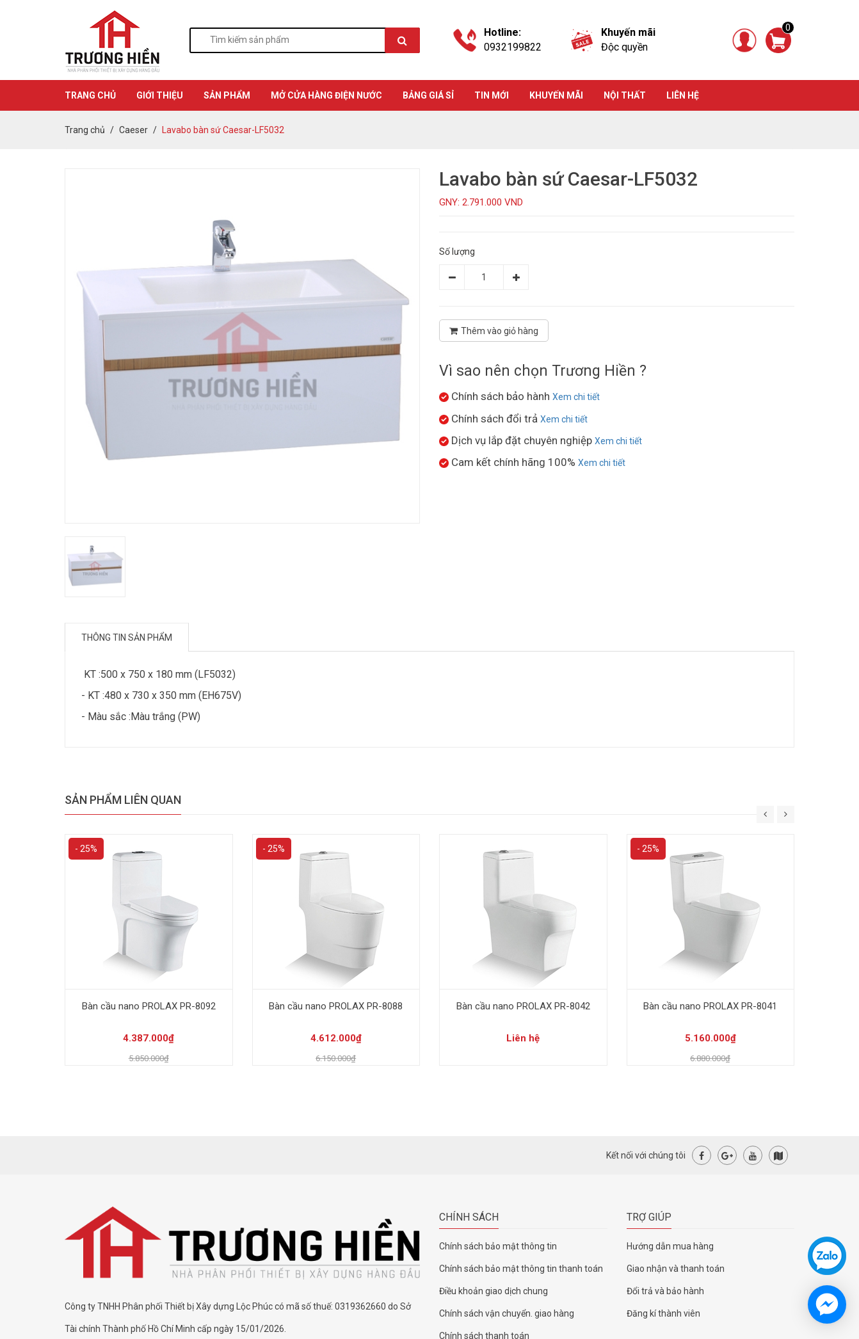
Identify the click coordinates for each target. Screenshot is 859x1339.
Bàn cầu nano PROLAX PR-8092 (149, 1006)
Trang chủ (85, 130)
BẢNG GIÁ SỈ (428, 95)
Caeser (133, 130)
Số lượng (457, 251)
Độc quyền (624, 47)
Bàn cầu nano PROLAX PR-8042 (523, 1006)
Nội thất (625, 95)
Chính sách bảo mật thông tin (498, 1246)
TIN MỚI (491, 95)
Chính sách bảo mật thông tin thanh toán (521, 1268)
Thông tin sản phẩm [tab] (126, 637)
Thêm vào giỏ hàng (493, 331)
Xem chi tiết (576, 397)
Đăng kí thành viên (663, 1313)
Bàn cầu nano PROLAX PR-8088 (336, 1006)
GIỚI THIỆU (159, 95)
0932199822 (513, 47)
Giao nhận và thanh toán (676, 1268)
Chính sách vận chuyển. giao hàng (506, 1313)
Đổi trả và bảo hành (665, 1291)
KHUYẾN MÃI (556, 95)
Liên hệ (682, 95)
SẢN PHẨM (227, 95)
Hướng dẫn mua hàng (670, 1246)
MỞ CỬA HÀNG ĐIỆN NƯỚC (326, 95)
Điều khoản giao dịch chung (493, 1291)
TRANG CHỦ (90, 95)
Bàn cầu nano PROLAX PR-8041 (710, 1006)
